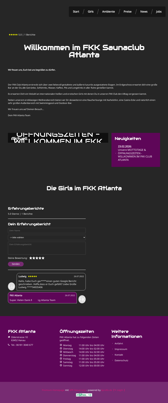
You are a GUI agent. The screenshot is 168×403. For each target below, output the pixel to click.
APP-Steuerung (77, 390)
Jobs (159, 11)
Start (76, 11)
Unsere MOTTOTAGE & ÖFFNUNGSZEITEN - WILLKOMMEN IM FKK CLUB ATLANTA (135, 153)
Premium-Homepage (53, 390)
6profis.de (106, 390)
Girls (90, 11)
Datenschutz (121, 360)
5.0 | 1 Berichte (22, 34)
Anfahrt (119, 343)
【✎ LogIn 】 (119, 390)
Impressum (121, 349)
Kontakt (119, 354)
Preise (128, 11)
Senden (16, 264)
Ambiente (108, 11)
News (143, 11)
